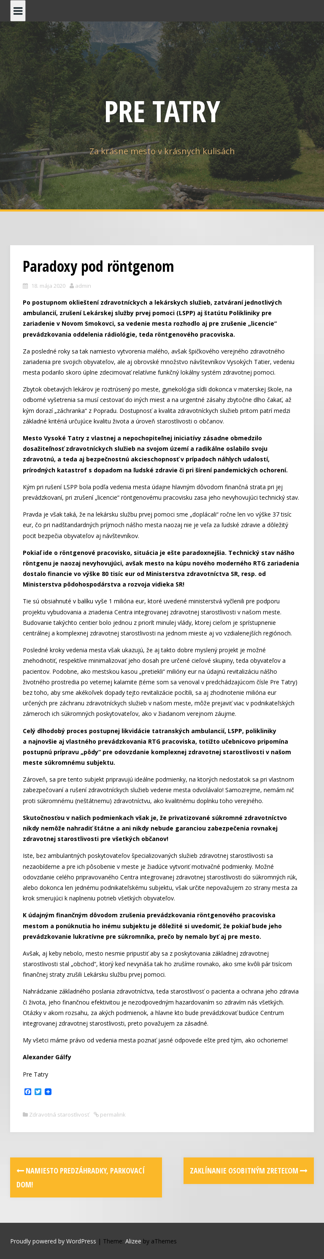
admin (83, 285)
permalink (112, 1114)
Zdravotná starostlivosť (59, 1114)
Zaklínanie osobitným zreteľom (249, 1170)
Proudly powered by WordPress (53, 1241)
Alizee (133, 1241)
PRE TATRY (162, 111)
